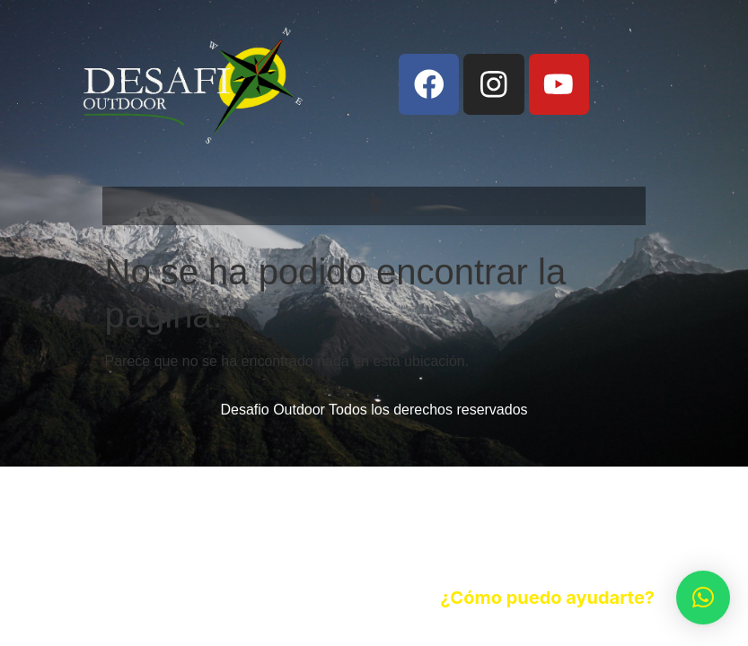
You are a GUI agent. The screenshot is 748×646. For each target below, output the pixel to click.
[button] (373, 201)
